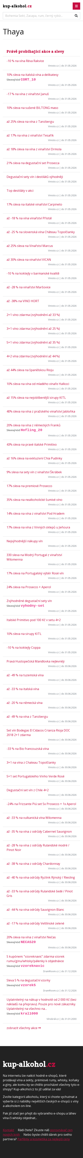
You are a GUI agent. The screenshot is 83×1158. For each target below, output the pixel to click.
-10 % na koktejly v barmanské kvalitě (33, 273)
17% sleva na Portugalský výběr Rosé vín (35, 573)
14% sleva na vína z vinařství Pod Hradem (35, 513)
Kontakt (8, 1130)
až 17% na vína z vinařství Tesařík (30, 135)
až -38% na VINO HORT (23, 301)
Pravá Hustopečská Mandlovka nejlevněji (35, 661)
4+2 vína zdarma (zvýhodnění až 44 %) (33, 356)
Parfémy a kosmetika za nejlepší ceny (43, 1139)
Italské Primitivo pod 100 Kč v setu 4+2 (34, 620)
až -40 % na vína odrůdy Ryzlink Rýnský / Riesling (41, 877)
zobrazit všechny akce (24, 1028)
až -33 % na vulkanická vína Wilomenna (34, 818)
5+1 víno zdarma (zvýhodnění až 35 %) (33, 342)
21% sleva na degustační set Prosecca (33, 163)
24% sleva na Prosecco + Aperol (29, 587)
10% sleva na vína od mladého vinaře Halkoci (38, 384)
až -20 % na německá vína (24, 703)
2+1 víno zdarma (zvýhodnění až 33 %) (33, 315)
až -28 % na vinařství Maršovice (29, 287)
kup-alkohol (17, 6)
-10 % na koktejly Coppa (23, 647)
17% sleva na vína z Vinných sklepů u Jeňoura (38, 527)
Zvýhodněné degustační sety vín (29, 601)
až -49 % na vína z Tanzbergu (27, 716)
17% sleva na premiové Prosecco (29, 486)
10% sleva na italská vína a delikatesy (32, 75)
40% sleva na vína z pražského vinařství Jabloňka (41, 411)
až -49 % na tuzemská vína (25, 675)
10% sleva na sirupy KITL (24, 634)
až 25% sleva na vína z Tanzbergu (30, 121)
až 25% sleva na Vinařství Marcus (30, 246)
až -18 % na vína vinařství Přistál (29, 218)
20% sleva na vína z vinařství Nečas (31, 937)
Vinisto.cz (53, 65)
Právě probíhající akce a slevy (35, 51)
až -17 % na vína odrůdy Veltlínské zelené (35, 923)
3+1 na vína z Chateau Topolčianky (31, 762)
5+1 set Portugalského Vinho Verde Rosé (35, 776)
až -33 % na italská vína (23, 689)
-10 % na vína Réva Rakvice (25, 61)
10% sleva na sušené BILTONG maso (32, 108)
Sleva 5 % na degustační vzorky (28, 980)
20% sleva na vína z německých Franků (33, 425)
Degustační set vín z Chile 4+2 (28, 790)
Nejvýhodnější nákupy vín (25, 541)
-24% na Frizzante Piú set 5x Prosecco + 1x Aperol (41, 804)
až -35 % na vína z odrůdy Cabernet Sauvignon (39, 831)
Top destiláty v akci (20, 190)
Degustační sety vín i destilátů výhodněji (35, 177)
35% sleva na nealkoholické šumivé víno (34, 500)
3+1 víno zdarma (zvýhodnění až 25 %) (33, 329)
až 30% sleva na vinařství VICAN (29, 260)
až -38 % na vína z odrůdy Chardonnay (33, 864)
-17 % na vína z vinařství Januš (28, 94)
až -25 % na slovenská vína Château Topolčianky (41, 232)
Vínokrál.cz (53, 1019)
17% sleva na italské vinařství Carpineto (34, 204)
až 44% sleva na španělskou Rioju (30, 370)
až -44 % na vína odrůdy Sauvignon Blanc (35, 909)
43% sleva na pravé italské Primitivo (32, 444)
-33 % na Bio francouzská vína (28, 749)
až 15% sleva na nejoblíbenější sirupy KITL (36, 398)
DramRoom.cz (51, 971)
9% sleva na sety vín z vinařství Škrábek (34, 472)
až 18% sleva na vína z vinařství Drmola (34, 149)
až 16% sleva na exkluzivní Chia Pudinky (34, 458)
